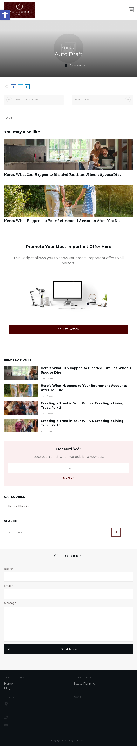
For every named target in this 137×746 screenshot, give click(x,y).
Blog (7, 688)
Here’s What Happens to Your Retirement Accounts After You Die (68, 206)
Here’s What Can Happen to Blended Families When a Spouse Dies (68, 160)
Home (8, 683)
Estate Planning (19, 506)
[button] (5, 15)
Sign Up (68, 477)
